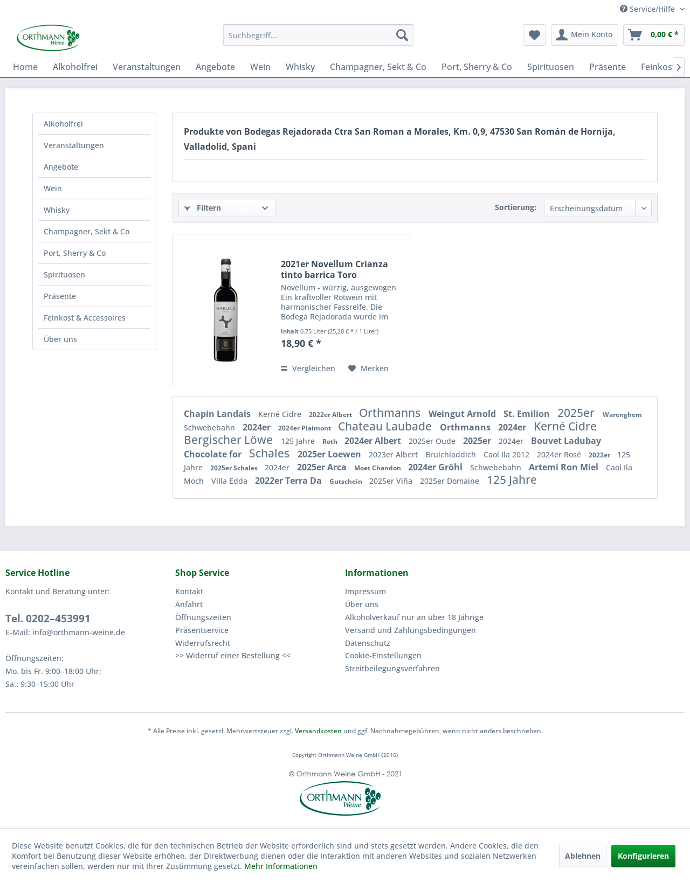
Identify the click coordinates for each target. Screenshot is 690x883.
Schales (270, 453)
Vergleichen (308, 368)
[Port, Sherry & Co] (477, 67)
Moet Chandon (378, 467)
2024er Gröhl (436, 467)
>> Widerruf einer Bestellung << (233, 655)
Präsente (60, 296)
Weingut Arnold (463, 414)
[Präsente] (607, 67)
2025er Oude (433, 441)
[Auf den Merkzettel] (368, 368)
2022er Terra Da (289, 480)
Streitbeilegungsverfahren (392, 668)
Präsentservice (202, 630)
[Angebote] (215, 67)
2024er (258, 427)
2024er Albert (373, 441)
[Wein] (260, 67)
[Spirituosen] (551, 67)
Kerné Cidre (280, 414)
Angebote (61, 167)
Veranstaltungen (74, 145)
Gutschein (346, 481)
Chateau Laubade (386, 426)
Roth (330, 441)
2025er (577, 412)
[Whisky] (300, 67)
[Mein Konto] (584, 35)
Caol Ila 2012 (508, 454)
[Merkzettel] (534, 35)
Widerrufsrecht (202, 643)
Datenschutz (367, 643)
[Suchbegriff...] (318, 35)
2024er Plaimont (305, 428)
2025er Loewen (330, 454)
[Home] (25, 67)
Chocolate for (214, 454)
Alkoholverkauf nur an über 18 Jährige (414, 617)
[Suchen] (402, 35)
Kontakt (189, 591)
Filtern (202, 208)
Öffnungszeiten (203, 617)
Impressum (365, 591)
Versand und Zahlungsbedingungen (410, 630)
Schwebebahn (210, 427)
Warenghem (622, 414)
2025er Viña (392, 481)
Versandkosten (318, 730)
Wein (53, 188)
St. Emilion (527, 414)
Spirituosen (64, 274)
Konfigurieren (643, 856)
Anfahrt (189, 604)
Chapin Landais (218, 414)
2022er (600, 455)
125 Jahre (299, 441)
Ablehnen (583, 856)
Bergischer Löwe (229, 439)
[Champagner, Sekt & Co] (378, 67)
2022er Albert (331, 414)
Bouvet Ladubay (566, 441)
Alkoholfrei (63, 124)
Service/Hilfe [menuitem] (648, 9)
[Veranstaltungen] (146, 67)
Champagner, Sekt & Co (86, 231)
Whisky (57, 210)
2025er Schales (234, 467)
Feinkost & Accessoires (85, 317)
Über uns (60, 339)
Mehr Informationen (281, 866)
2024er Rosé (560, 454)
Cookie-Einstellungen (383, 655)
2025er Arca (323, 467)
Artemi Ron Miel (565, 467)
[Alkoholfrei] (75, 67)
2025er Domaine (450, 481)
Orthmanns (391, 412)
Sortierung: (515, 207)
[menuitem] (318, 35)
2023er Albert (394, 454)
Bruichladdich (451, 454)
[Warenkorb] (654, 35)
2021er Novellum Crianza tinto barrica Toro (334, 269)
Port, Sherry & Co (75, 253)
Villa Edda (230, 481)
